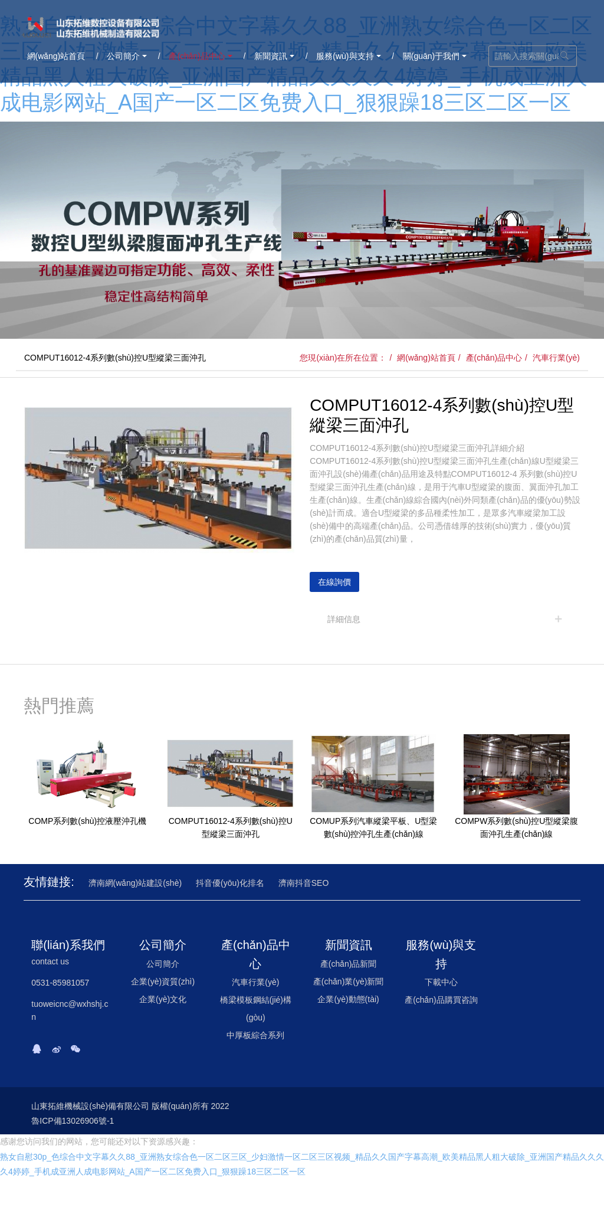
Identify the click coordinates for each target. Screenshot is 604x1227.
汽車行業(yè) (556, 357)
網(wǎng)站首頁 (426, 357)
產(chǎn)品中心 (494, 357)
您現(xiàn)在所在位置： (343, 357)
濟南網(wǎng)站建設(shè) (135, 883)
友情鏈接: (49, 881)
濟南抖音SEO (303, 883)
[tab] (445, 619)
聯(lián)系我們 (67, 944)
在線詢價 (334, 582)
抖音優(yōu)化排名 (230, 883)
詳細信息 (343, 619)
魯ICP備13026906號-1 (72, 1120)
